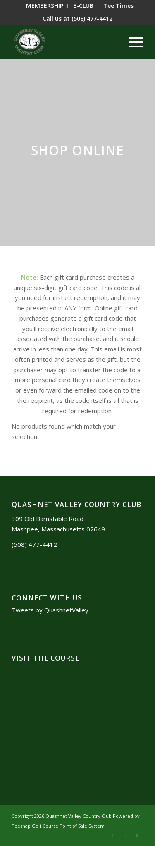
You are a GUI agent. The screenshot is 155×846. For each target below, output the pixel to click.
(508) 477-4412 (92, 18)
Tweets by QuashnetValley (50, 610)
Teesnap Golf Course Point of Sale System (58, 826)
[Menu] (132, 42)
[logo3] (64, 42)
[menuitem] (45, 6)
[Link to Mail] (125, 835)
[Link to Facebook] (137, 835)
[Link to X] (112, 835)
